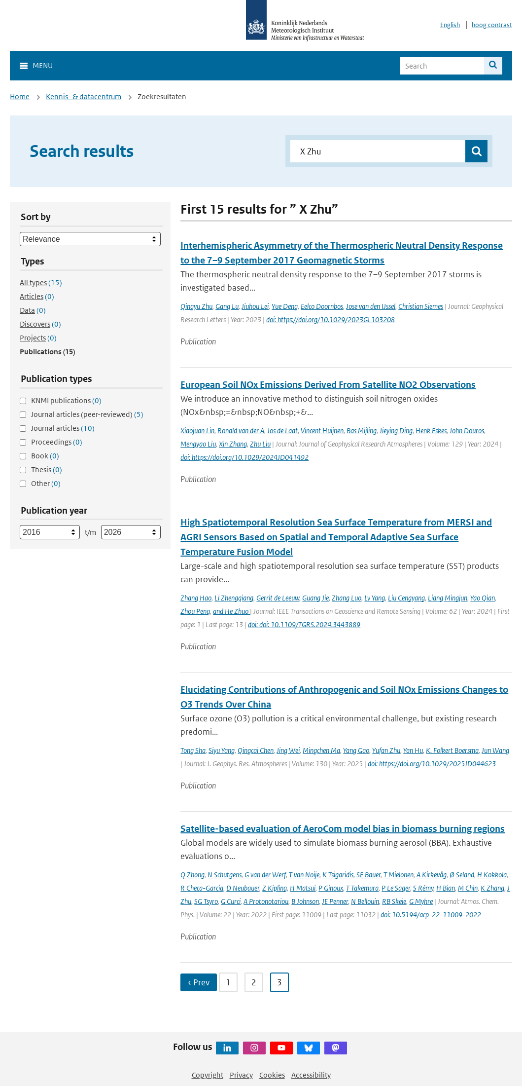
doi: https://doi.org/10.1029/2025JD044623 (432, 763)
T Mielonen (398, 874)
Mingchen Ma (321, 750)
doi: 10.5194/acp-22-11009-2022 (431, 914)
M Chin (468, 888)
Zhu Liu (260, 444)
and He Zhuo (231, 611)
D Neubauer (242, 888)
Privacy (241, 1075)
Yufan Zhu (386, 750)
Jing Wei (288, 750)
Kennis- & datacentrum (83, 96)
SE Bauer (368, 874)
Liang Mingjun (447, 597)
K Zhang (492, 888)
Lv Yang (374, 597)
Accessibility (311, 1075)
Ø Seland (462, 874)
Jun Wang (495, 750)
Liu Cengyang (406, 597)
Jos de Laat (282, 430)
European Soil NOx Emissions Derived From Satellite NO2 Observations (328, 384)
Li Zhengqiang (233, 597)
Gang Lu (227, 306)
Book (45, 455)
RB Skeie (394, 901)
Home (20, 96)
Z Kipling (274, 888)
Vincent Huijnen (322, 430)
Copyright (207, 1075)
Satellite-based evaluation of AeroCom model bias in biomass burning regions (342, 828)
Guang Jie (315, 597)
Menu (43, 65)
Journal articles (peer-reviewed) (87, 414)
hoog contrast (492, 25)
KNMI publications (66, 400)
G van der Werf (265, 874)
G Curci (231, 901)
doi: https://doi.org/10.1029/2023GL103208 (330, 319)
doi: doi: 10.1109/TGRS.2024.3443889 (304, 624)
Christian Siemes (420, 306)
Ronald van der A (240, 430)
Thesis (46, 469)
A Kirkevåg (432, 874)
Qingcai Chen (256, 750)
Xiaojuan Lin (197, 430)
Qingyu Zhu (196, 306)
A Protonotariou (266, 901)
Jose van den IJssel (370, 306)
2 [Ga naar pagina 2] (253, 982)
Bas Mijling (362, 430)
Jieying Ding (396, 430)
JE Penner (335, 901)
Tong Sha (193, 750)
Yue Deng (285, 306)
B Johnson (305, 901)
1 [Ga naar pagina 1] (228, 982)
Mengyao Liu (198, 444)
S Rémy (423, 888)
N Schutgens (225, 874)
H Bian (445, 888)
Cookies (272, 1075)
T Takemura (362, 888)
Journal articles (63, 428)
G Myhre (421, 901)
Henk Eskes (431, 430)
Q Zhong (192, 874)
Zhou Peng (195, 611)
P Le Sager (396, 888)
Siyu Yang (222, 750)
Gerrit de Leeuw (277, 597)
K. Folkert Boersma (452, 750)
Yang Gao (356, 750)
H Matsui (302, 888)
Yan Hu (413, 750)
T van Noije (304, 874)
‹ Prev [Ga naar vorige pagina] (198, 982)
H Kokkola (492, 874)
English (450, 25)
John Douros (467, 430)
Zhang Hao (195, 597)
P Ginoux (330, 888)
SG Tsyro (206, 901)
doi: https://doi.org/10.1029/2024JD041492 (244, 457)
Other (46, 483)
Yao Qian (482, 597)
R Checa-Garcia (201, 888)
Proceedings (56, 442)
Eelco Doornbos (322, 306)
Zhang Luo (346, 597)
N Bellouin (365, 901)
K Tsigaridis (337, 874)
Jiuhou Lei (255, 306)
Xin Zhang (233, 444)
